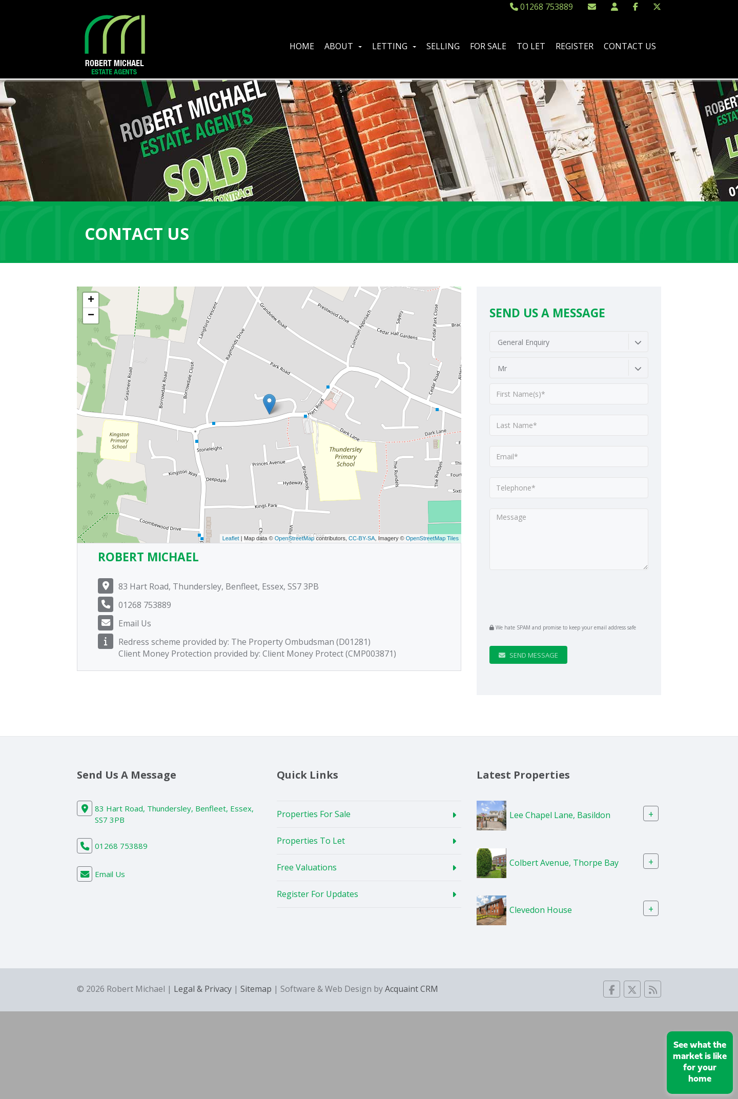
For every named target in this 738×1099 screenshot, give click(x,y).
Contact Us (630, 46)
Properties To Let (311, 840)
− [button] (91, 315)
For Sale (488, 46)
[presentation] (551, 596)
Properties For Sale (314, 814)
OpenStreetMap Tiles (432, 538)
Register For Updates (317, 894)
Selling (443, 46)
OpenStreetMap (295, 538)
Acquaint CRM (411, 988)
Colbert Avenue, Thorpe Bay (564, 862)
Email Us (134, 623)
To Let (531, 46)
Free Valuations (307, 867)
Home (302, 46)
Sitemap (256, 988)
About (343, 46)
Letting (394, 46)
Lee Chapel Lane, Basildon (559, 815)
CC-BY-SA (361, 538)
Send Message (528, 655)
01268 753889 (541, 6)
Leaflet (230, 538)
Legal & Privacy (203, 988)
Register (574, 46)
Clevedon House (540, 909)
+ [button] (91, 300)
